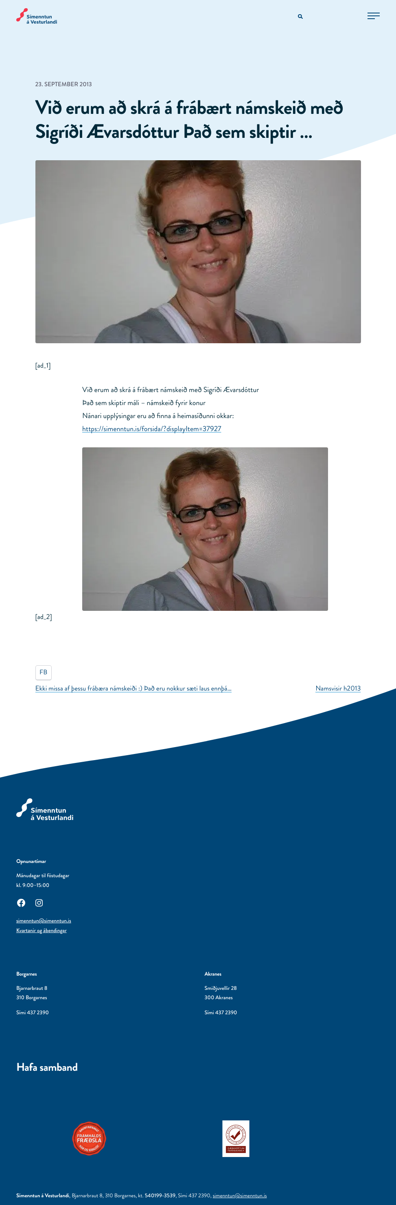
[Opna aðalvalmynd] (374, 16)
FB (43, 672)
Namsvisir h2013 (338, 688)
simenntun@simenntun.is (43, 921)
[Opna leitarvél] (301, 17)
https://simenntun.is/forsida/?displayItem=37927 (151, 428)
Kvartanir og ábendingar (41, 931)
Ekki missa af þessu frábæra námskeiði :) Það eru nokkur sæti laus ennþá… (133, 688)
